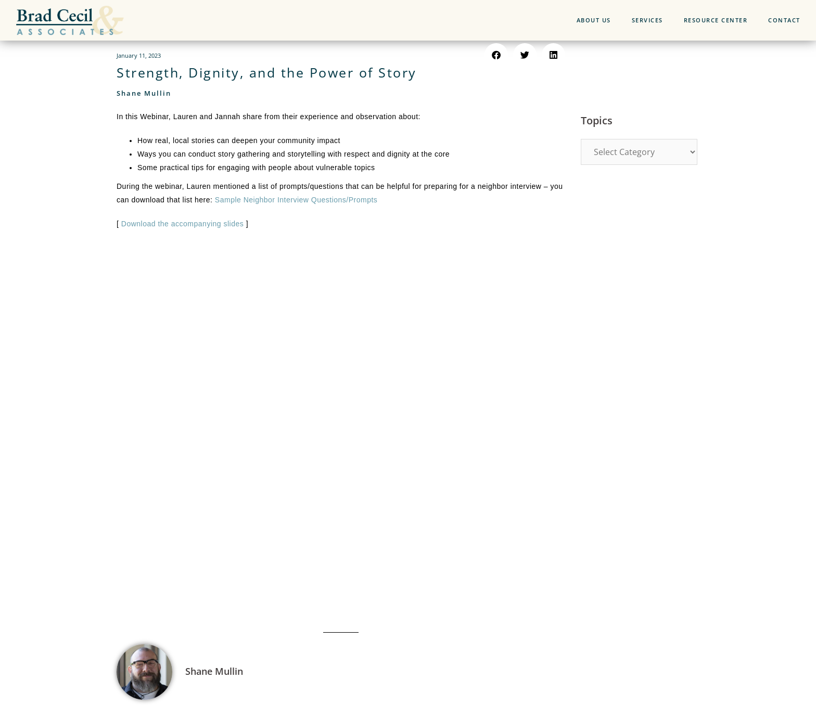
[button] (496, 55)
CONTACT (784, 20)
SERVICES (647, 20)
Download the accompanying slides (182, 224)
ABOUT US (594, 20)
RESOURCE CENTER (716, 20)
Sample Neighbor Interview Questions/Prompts (296, 200)
